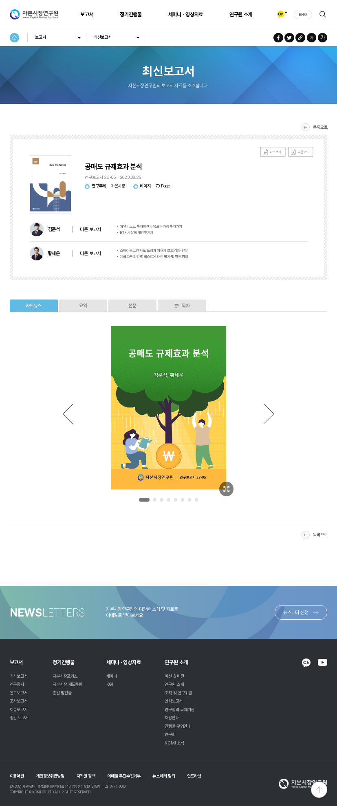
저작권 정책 (86, 776)
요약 (83, 305)
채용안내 (172, 717)
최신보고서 (103, 37)
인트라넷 (194, 776)
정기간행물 (130, 14)
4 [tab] (168, 499)
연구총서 (17, 684)
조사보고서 (19, 701)
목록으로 (320, 127)
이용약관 (17, 776)
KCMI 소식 (174, 743)
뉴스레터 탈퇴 (163, 776)
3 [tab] (161, 499)
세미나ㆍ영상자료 (185, 14)
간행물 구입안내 (178, 726)
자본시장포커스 (65, 676)
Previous (68, 413)
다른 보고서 (90, 229)
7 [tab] (189, 499)
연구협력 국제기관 (179, 709)
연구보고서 (19, 693)
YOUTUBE (323, 662)
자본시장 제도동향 (67, 684)
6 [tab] (182, 499)
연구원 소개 (240, 14)
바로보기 (273, 152)
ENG (302, 14)
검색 (322, 14)
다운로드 (301, 152)
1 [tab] (144, 499)
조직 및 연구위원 (178, 693)
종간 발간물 (62, 693)
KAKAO (306, 662)
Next (269, 413)
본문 (132, 305)
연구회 (170, 734)
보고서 (86, 14)
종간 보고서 (19, 717)
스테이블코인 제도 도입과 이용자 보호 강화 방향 (153, 250)
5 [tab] (175, 499)
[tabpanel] (169, 407)
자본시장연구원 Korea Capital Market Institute (34, 14)
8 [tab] (196, 499)
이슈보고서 (19, 709)
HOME (15, 38)
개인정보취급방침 (50, 776)
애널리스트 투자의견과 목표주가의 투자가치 (151, 226)
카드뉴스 (34, 305)
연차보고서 (174, 701)
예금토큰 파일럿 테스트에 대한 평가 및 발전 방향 (154, 256)
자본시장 (118, 186)
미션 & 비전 (174, 676)
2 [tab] (154, 499)
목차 (185, 305)
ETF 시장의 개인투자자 (136, 232)
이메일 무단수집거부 (123, 776)
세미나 (111, 676)
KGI (109, 684)
